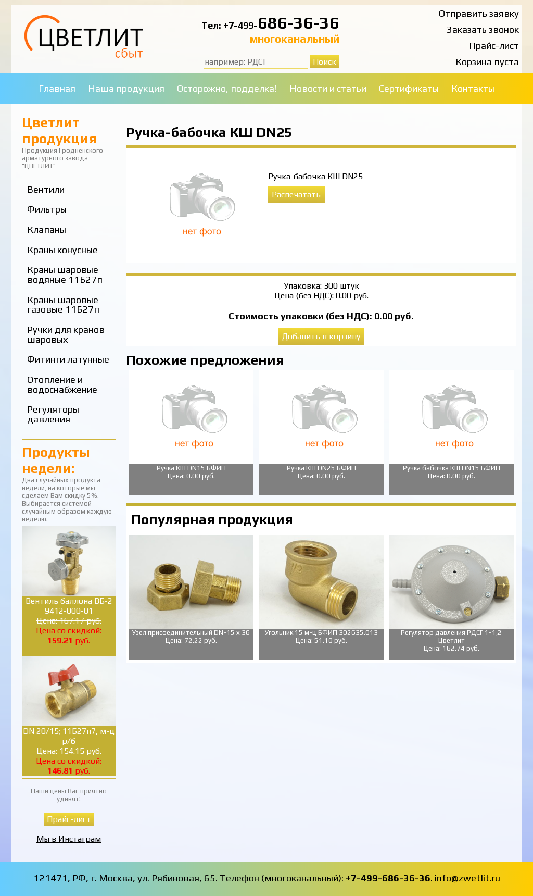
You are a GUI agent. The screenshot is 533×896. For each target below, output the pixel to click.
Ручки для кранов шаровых (66, 334)
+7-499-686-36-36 (388, 878)
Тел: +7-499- (229, 25)
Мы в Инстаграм (68, 839)
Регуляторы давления (53, 414)
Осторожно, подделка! (227, 88)
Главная (57, 88)
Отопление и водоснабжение (62, 384)
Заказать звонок (483, 29)
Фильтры (47, 209)
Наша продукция (126, 88)
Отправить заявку (479, 13)
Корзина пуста (487, 61)
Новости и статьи (327, 88)
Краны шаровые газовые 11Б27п (63, 304)
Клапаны (46, 229)
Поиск (324, 62)
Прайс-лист (494, 45)
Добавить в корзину (321, 336)
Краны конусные (62, 249)
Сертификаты (409, 88)
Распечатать (296, 195)
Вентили (46, 189)
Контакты (472, 88)
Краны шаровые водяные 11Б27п (65, 274)
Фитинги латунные (68, 359)
